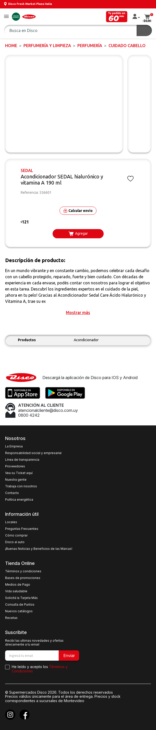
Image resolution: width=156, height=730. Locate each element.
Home (11, 45)
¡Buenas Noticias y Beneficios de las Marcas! (38, 548)
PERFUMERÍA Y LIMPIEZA (47, 45)
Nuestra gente (16, 479)
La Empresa (14, 446)
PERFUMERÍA (89, 45)
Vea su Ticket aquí (19, 473)
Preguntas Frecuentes (21, 528)
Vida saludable (16, 591)
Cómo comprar (16, 535)
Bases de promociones (22, 577)
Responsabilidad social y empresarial (33, 453)
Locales (11, 522)
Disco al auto (15, 542)
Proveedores (15, 466)
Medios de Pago (17, 584)
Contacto (12, 493)
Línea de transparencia (22, 459)
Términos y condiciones (23, 571)
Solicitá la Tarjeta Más (21, 597)
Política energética (19, 499)
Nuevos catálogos (19, 611)
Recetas (11, 617)
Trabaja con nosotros (21, 486)
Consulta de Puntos (19, 604)
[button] (6, 17)
